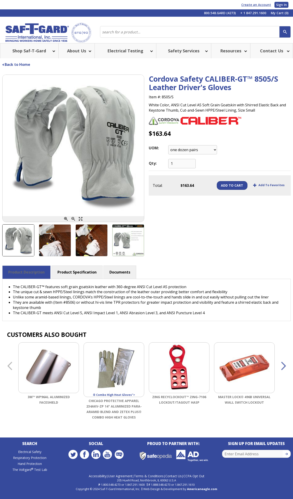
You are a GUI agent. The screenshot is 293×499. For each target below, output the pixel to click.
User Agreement (120, 480)
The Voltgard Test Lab (29, 476)
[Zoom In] (66, 224)
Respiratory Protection (29, 464)
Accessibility (97, 480)
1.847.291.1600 (135, 489)
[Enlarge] (80, 224)
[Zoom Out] (73, 224)
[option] (48, 387)
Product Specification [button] (77, 277)
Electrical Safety (29, 458)
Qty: (153, 168)
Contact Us (173, 480)
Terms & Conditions (149, 480)
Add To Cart (223, 191)
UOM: (154, 153)
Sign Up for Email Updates (256, 450)
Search (29, 450)
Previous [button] (9, 371)
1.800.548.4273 (111, 489)
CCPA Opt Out (193, 480)
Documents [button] (119, 277)
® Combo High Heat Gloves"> (114, 375)
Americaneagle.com (202, 493)
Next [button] (283, 371)
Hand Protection (30, 470)
